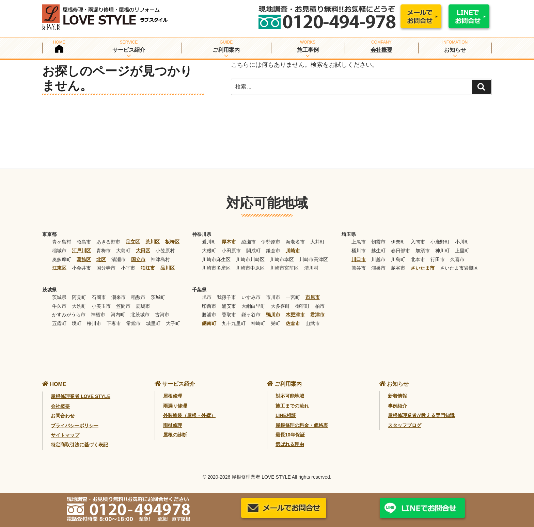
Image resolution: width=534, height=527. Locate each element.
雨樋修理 (172, 425)
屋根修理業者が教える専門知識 (421, 415)
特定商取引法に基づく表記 (79, 444)
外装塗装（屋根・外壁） (189, 415)
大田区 (143, 250)
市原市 (312, 297)
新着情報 (397, 396)
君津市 (317, 314)
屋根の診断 (175, 434)
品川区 (167, 268)
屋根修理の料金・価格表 (302, 425)
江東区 (59, 268)
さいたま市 (423, 268)
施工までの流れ (292, 406)
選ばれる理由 (290, 444)
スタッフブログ (404, 425)
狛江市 (148, 268)
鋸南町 (209, 323)
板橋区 (172, 241)
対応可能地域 (290, 396)
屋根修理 (172, 396)
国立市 (138, 259)
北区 (101, 259)
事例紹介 (397, 406)
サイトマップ (65, 435)
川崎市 (293, 250)
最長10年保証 (290, 434)
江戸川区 (81, 250)
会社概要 (381, 50)
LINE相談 (286, 415)
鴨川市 (273, 314)
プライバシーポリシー (74, 425)
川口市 (358, 259)
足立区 (133, 241)
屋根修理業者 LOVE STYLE (80, 396)
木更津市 (295, 314)
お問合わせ (63, 415)
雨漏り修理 (175, 406)
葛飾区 (84, 259)
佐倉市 (293, 323)
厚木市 (229, 241)
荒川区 (152, 241)
